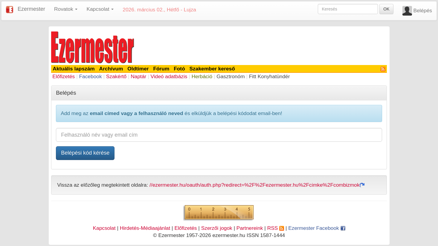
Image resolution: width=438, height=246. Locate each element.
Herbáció (202, 76)
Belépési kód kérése (85, 153)
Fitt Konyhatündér (269, 76)
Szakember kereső (212, 69)
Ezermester (31, 9)
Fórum (161, 69)
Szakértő (116, 76)
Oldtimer (138, 69)
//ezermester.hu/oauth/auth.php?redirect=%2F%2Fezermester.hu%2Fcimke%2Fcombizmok (256, 185)
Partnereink (249, 228)
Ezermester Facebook (316, 228)
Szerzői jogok (216, 228)
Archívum (111, 69)
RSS (275, 228)
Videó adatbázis (169, 76)
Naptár (138, 76)
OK (386, 9)
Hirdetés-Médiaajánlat (145, 228)
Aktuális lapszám (74, 69)
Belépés (422, 10)
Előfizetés (63, 76)
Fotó (179, 69)
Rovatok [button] (65, 9)
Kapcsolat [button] (100, 9)
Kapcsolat (104, 228)
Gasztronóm (230, 76)
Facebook (90, 76)
